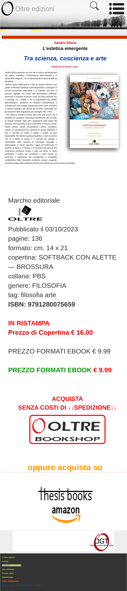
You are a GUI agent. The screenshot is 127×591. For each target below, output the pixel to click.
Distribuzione (7, 577)
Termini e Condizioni (35, 585)
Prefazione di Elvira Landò (65, 67)
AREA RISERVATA (10, 581)
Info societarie (8, 569)
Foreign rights (8, 573)
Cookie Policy (20, 585)
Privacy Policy (8, 585)
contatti (5, 561)
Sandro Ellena (65, 43)
